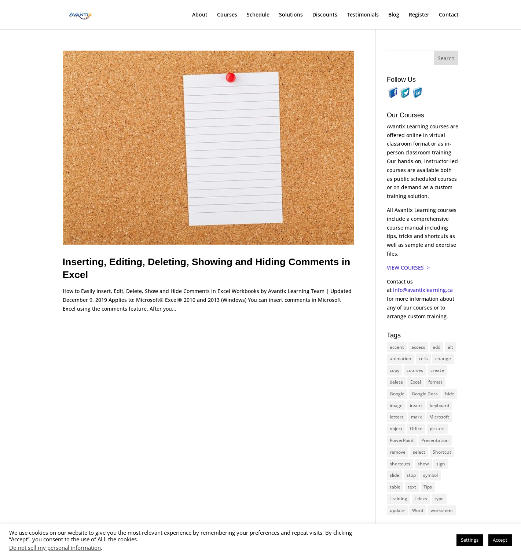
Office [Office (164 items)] (416, 428)
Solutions (291, 15)
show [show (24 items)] (423, 464)
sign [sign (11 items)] (440, 464)
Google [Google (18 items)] (397, 394)
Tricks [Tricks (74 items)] (421, 498)
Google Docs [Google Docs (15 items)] (425, 394)
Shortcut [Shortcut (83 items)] (442, 452)
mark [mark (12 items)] (416, 417)
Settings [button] (469, 540)
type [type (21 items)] (439, 498)
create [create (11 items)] (437, 370)
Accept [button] (500, 540)
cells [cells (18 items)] (423, 358)
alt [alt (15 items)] (450, 347)
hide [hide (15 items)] (449, 394)
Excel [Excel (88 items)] (415, 382)
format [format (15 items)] (435, 382)
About (200, 15)
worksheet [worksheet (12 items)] (441, 510)
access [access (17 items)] (418, 347)
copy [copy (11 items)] (394, 370)
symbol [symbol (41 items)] (430, 475)
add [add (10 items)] (436, 347)
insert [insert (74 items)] (416, 405)
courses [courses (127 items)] (415, 370)
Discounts (324, 15)
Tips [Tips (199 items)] (427, 487)
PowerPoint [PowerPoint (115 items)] (402, 440)
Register (419, 15)
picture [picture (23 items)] (437, 428)
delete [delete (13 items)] (396, 382)
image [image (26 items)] (396, 405)
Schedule (258, 15)
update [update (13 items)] (397, 510)
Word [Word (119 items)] (417, 510)
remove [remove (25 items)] (398, 452)
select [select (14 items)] (419, 452)
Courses (227, 15)
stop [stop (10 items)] (411, 475)
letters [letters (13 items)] (397, 417)
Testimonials (363, 15)
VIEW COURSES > (408, 267)
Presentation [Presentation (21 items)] (435, 440)
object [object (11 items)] (396, 428)
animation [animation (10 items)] (400, 358)
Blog (393, 15)
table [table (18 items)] (395, 487)
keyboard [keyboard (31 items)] (439, 405)
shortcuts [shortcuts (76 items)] (400, 464)
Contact (449, 15)
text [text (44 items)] (412, 487)
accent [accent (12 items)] (397, 347)
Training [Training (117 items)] (398, 498)
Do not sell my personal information (55, 547)
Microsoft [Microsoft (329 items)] (439, 417)
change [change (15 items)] (443, 358)
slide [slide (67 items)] (394, 475)
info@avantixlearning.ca (423, 289)
